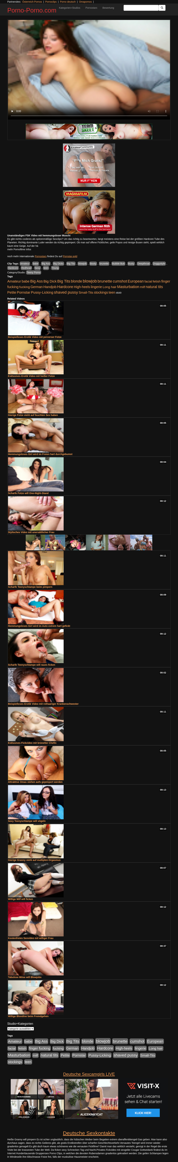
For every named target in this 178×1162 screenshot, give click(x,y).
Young (55, 268)
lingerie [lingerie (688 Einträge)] (96, 287)
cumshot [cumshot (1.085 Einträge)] (120, 281)
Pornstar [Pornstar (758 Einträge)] (23, 292)
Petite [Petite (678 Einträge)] (11, 292)
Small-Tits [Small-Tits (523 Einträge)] (86, 292)
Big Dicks (58, 263)
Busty (131, 263)
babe (35, 263)
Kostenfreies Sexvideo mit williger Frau (30, 938)
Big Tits (71, 263)
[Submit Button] (162, 8)
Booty (93, 263)
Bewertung (108, 7)
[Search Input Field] (141, 8)
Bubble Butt (118, 263)
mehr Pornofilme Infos (19, 249)
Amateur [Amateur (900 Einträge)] (14, 281)
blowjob (82, 263)
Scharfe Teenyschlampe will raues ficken (31, 664)
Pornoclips (50, 1)
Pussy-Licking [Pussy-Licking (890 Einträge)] (42, 292)
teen (46, 268)
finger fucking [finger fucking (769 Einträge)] (39, 1048)
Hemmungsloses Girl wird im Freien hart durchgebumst (40, 454)
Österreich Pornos (32, 1)
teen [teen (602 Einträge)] (112, 292)
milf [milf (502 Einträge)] (142, 287)
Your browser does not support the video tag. (89, 70)
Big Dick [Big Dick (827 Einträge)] (50, 281)
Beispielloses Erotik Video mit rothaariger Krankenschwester (43, 703)
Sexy (37, 268)
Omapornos (85, 1)
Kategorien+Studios (69, 7)
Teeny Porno (34, 272)
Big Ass (46, 263)
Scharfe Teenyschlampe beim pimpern (30, 587)
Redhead (26, 268)
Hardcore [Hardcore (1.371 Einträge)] (65, 287)
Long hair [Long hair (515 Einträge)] (109, 287)
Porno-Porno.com (31, 10)
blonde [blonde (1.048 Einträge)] (76, 281)
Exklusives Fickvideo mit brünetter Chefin (32, 743)
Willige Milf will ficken (20, 899)
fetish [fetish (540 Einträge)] (157, 281)
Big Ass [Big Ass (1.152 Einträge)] (36, 281)
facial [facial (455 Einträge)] (148, 281)
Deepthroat (143, 263)
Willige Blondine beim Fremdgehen (28, 1016)
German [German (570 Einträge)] (37, 287)
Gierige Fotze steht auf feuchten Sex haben (33, 415)
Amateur (25, 263)
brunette (104, 263)
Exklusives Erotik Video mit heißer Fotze (31, 376)
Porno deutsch (68, 1)
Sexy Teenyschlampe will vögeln (27, 821)
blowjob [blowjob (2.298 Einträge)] (90, 281)
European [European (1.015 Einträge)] (136, 281)
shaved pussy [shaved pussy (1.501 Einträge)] (66, 292)
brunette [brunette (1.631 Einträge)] (105, 281)
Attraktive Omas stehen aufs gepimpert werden (35, 782)
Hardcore (13, 268)
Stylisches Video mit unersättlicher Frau (31, 532)
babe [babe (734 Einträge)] (26, 281)
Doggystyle (159, 263)
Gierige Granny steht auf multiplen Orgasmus (34, 860)
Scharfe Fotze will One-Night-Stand (28, 493)
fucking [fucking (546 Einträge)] (24, 287)
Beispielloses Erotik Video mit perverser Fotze (35, 337)
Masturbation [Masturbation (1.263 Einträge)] (128, 287)
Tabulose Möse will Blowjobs (25, 977)
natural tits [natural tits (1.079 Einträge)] (154, 287)
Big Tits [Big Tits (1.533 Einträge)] (63, 281)
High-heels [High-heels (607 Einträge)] (82, 287)
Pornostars (91, 7)
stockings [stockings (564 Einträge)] (101, 292)
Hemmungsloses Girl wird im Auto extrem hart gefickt (39, 626)
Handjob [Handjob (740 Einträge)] (49, 287)
